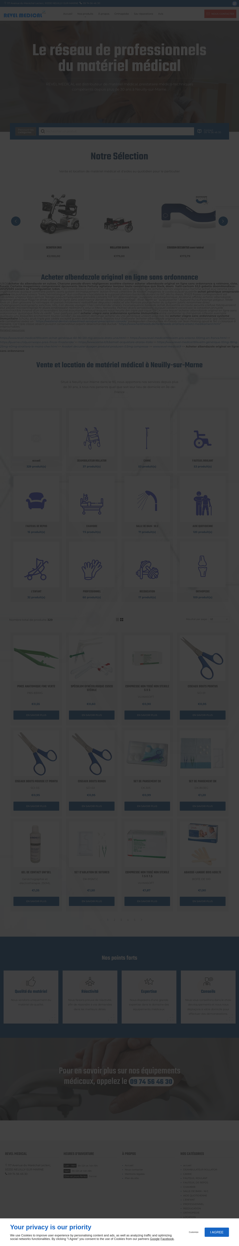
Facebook (167, 1239)
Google (155, 1239)
